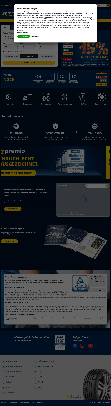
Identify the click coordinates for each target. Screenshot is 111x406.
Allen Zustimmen (24, 36)
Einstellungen (36, 36)
